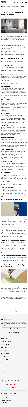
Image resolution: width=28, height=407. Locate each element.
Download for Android (14, 332)
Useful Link (4, 338)
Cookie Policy (4, 402)
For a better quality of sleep (13, 252)
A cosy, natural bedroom (12, 83)
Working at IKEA (4, 359)
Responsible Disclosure (6, 400)
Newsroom (3, 362)
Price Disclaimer (4, 398)
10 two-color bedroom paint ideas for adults (15, 6)
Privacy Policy (4, 397)
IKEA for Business (5, 347)
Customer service (5, 344)
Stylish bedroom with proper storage (15, 184)
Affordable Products (5, 369)
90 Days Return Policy (6, 341)
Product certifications (6, 375)
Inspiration (3, 6)
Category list (4, 372)
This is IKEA (3, 356)
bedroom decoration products (12, 298)
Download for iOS (14, 328)
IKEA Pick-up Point (5, 353)
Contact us (3, 350)
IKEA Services (4, 366)
